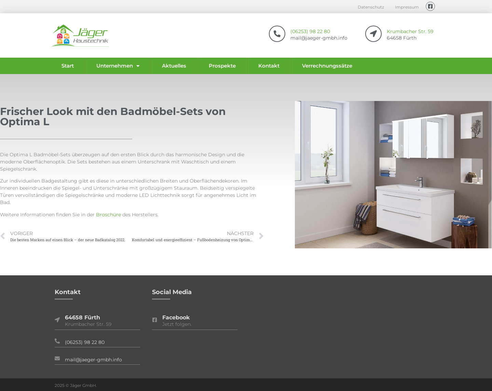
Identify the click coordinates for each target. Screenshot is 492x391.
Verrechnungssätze (327, 65)
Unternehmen (117, 66)
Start (68, 65)
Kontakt (268, 65)
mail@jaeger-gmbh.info (93, 360)
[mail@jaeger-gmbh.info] (57, 358)
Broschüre (108, 215)
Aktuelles (174, 65)
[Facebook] (154, 319)
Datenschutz (371, 7)
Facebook (176, 317)
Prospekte (222, 65)
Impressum (407, 7)
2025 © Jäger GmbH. (76, 385)
